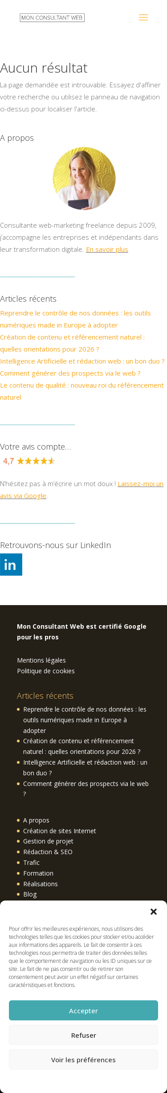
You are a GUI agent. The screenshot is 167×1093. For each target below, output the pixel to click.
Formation (38, 873)
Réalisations (40, 884)
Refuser (83, 1035)
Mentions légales (41, 660)
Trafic (31, 862)
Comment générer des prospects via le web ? (70, 372)
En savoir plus (107, 249)
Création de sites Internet (59, 831)
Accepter (83, 1010)
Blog (30, 894)
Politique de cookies (79, 1080)
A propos (36, 820)
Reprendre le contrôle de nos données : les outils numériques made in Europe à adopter (85, 720)
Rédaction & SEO (48, 851)
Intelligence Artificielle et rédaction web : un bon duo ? (82, 360)
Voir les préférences (83, 1059)
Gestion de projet (48, 841)
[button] (153, 911)
